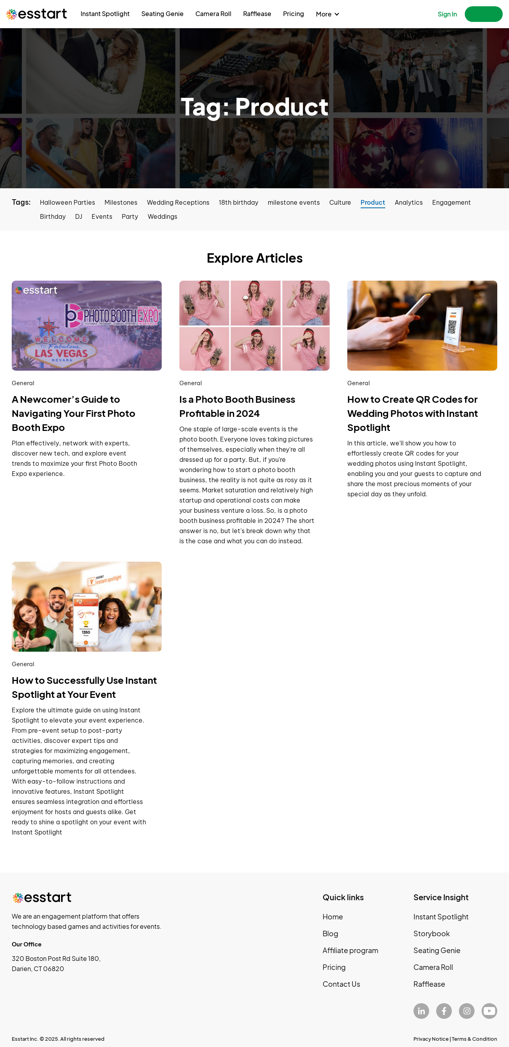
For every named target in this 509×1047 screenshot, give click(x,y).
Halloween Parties (67, 202)
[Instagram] (467, 1011)
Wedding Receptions (178, 202)
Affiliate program (350, 950)
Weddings (162, 216)
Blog (330, 933)
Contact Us (341, 983)
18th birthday (238, 202)
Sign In (447, 14)
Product (373, 202)
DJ (78, 216)
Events (102, 216)
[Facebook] (444, 1011)
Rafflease (257, 13)
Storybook (431, 933)
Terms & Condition (474, 1039)
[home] (36, 14)
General (23, 383)
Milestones (121, 202)
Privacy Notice (431, 1039)
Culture (340, 202)
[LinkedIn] (421, 1011)
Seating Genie (162, 13)
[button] (328, 14)
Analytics (409, 202)
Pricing (293, 13)
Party (130, 216)
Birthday (53, 216)
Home (333, 916)
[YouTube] (489, 1011)
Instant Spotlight (105, 13)
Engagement (451, 202)
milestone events (294, 202)
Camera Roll (213, 13)
